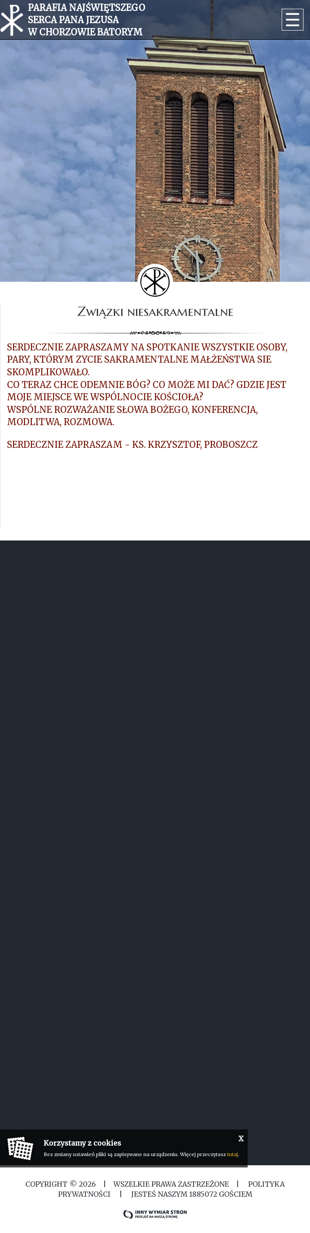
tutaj (232, 1154)
